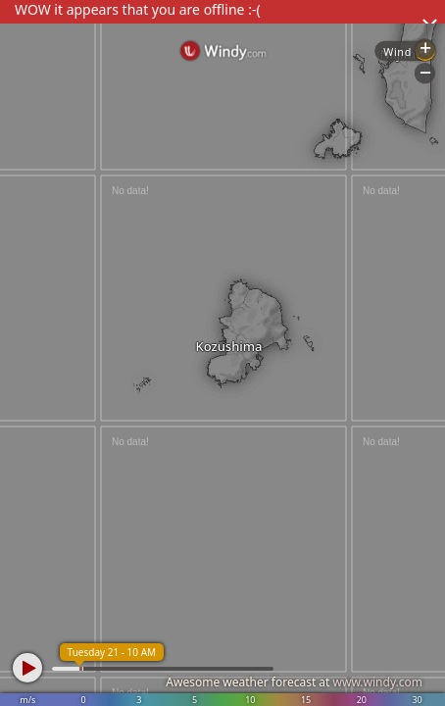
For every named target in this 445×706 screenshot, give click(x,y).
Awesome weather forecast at (294, 682)
